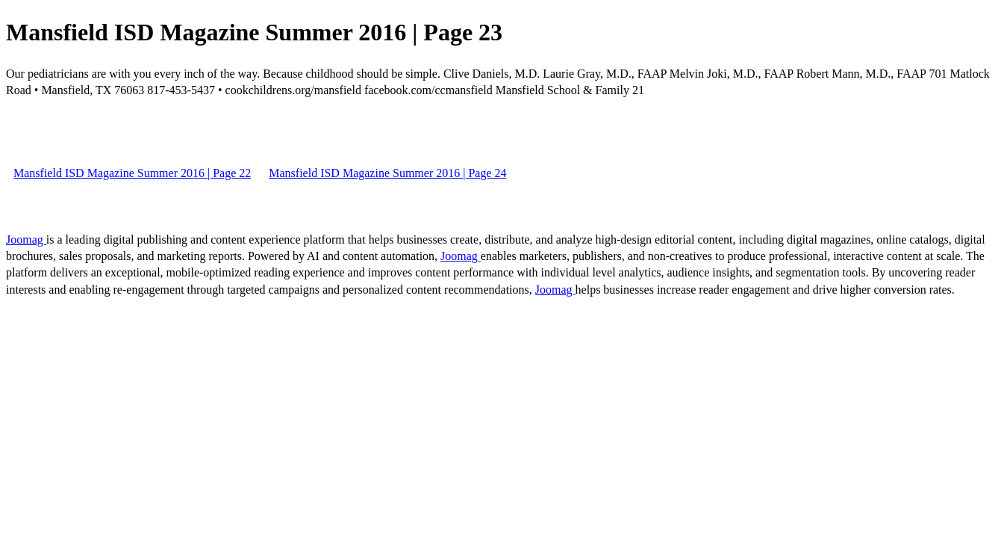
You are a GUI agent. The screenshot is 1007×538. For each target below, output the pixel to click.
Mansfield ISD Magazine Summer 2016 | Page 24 (387, 173)
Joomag (26, 239)
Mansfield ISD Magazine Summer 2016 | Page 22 (132, 173)
